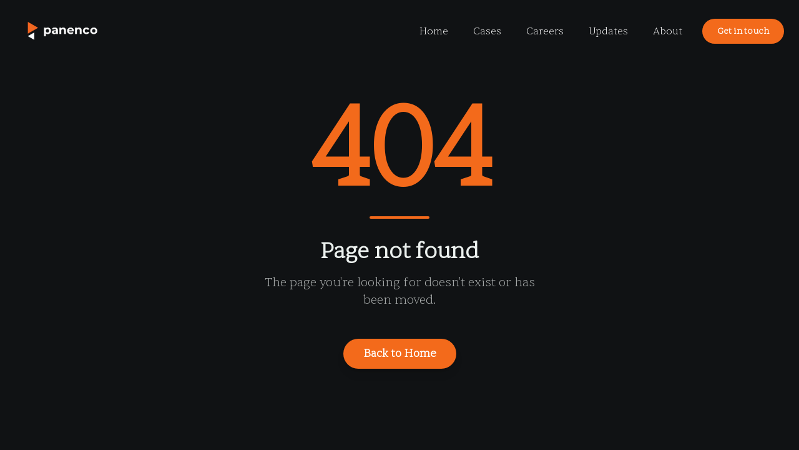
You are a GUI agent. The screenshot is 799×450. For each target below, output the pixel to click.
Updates (608, 31)
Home (433, 31)
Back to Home (399, 353)
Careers (545, 31)
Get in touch (743, 31)
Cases (487, 31)
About (667, 31)
